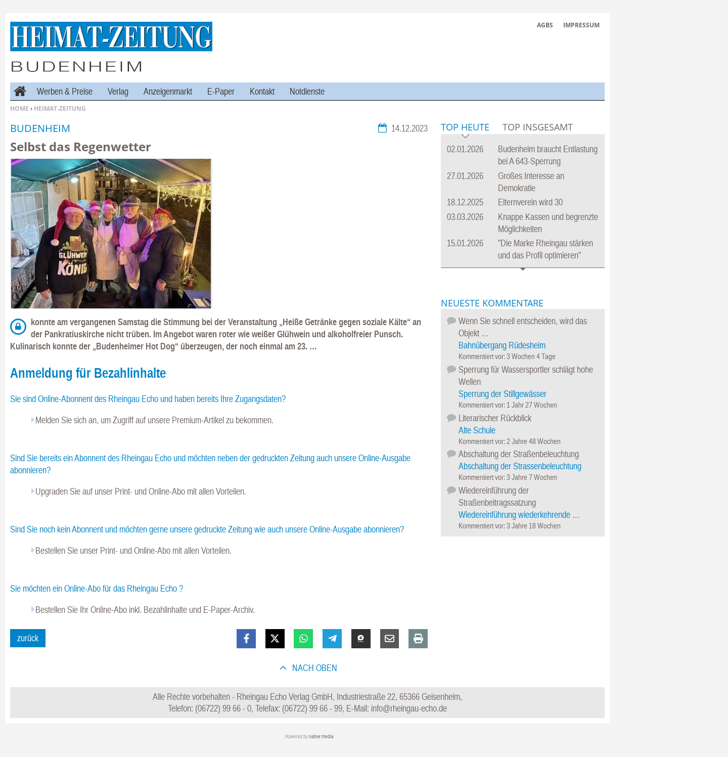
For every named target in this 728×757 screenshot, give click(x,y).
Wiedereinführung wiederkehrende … (519, 514)
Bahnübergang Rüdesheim (502, 345)
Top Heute (465, 127)
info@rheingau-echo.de (409, 708)
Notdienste (307, 91)
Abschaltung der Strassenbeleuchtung (520, 466)
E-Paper (221, 91)
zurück (27, 638)
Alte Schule (477, 430)
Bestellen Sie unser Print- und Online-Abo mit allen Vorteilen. (133, 550)
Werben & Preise (65, 91)
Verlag (118, 91)
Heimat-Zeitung (60, 108)
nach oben (313, 667)
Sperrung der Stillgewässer (503, 393)
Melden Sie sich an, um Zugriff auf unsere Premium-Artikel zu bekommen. (154, 420)
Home (19, 108)
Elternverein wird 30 (530, 202)
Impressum (581, 25)
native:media (321, 736)
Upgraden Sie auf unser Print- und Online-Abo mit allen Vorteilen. (140, 491)
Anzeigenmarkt (168, 91)
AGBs (545, 25)
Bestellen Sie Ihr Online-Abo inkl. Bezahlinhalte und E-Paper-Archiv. (145, 609)
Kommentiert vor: (483, 356)
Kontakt (262, 91)
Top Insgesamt (538, 126)
